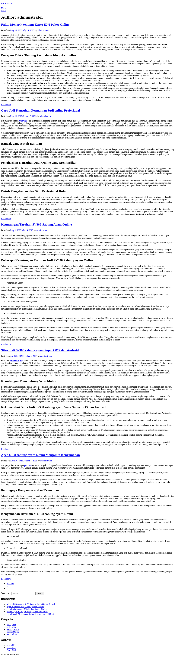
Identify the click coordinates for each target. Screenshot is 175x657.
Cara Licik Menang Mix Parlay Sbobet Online (27, 609)
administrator (43, 30)
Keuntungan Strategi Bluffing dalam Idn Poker (27, 611)
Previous (10, 583)
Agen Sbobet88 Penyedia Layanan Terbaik (25, 606)
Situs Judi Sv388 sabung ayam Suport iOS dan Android (40, 350)
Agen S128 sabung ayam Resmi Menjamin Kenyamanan (40, 455)
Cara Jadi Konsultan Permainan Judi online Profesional (40, 110)
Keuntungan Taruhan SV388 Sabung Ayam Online (36, 224)
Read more (6, 104)
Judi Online (12, 627)
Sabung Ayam (13, 629)
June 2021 (11, 645)
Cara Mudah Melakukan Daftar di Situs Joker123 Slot (30, 614)
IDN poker (11, 624)
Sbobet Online (13, 632)
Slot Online (12, 634)
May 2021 (11, 647)
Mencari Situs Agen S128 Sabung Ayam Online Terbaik (31, 604)
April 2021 (11, 650)
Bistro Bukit (6, 3)
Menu (3, 8)
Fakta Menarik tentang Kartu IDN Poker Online (35, 24)
